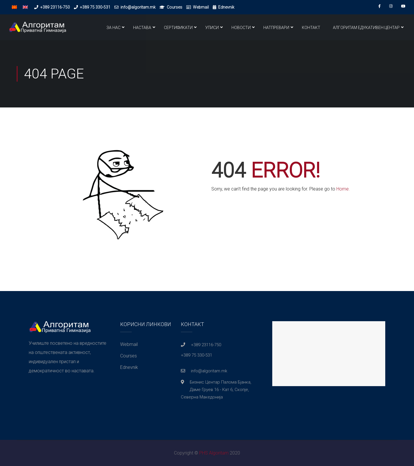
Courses (174, 7)
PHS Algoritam (214, 453)
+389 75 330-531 (95, 7)
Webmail (201, 7)
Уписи (212, 27)
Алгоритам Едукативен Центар (366, 27)
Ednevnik (226, 7)
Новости (241, 27)
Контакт (311, 27)
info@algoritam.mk (138, 7)
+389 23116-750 (55, 7)
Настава (142, 27)
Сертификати (178, 27)
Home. (343, 189)
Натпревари (276, 27)
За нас (113, 27)
